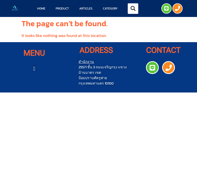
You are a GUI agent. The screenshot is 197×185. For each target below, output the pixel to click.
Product (62, 8)
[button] (133, 8)
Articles (86, 8)
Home (41, 8)
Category (110, 8)
